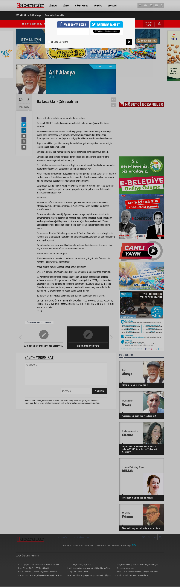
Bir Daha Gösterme (58, 41)
